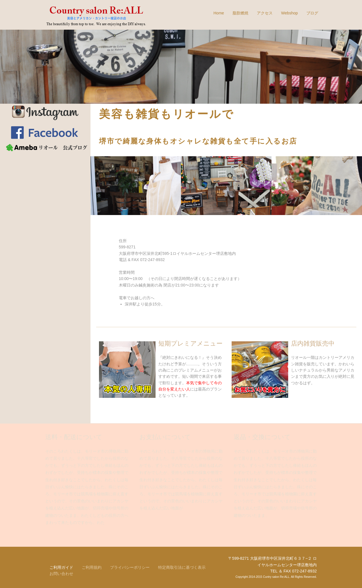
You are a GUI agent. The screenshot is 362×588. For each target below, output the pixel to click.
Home (219, 13)
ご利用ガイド (61, 567)
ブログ (312, 13)
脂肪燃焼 (240, 13)
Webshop (289, 13)
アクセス (265, 13)
